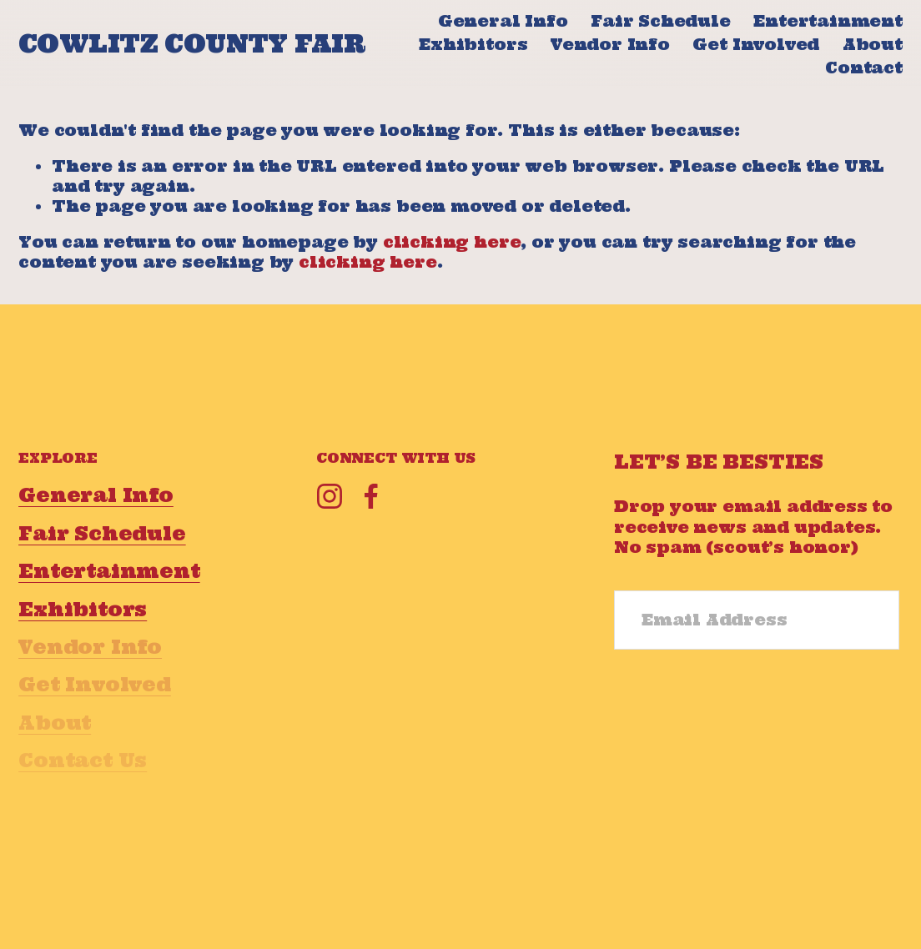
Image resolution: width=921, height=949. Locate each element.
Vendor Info (610, 44)
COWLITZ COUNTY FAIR (191, 43)
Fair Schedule (661, 21)
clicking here (452, 242)
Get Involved (755, 44)
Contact (864, 68)
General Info (503, 21)
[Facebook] (371, 496)
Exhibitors (473, 44)
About (873, 44)
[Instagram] (329, 496)
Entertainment (828, 21)
